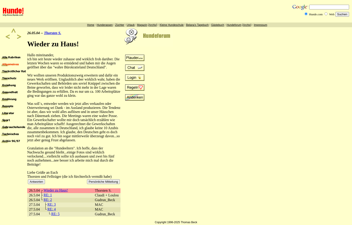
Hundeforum (234, 25)
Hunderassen (105, 25)
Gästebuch (217, 25)
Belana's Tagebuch (197, 25)
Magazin (142, 25)
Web (331, 14)
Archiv (152, 25)
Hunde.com (316, 14)
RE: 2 (48, 200)
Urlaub (130, 25)
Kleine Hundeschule (172, 25)
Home (90, 25)
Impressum (260, 25)
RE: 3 (51, 204)
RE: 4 (51, 209)
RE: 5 (55, 214)
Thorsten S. (52, 33)
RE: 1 (48, 195)
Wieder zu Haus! (56, 190)
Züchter (119, 25)
